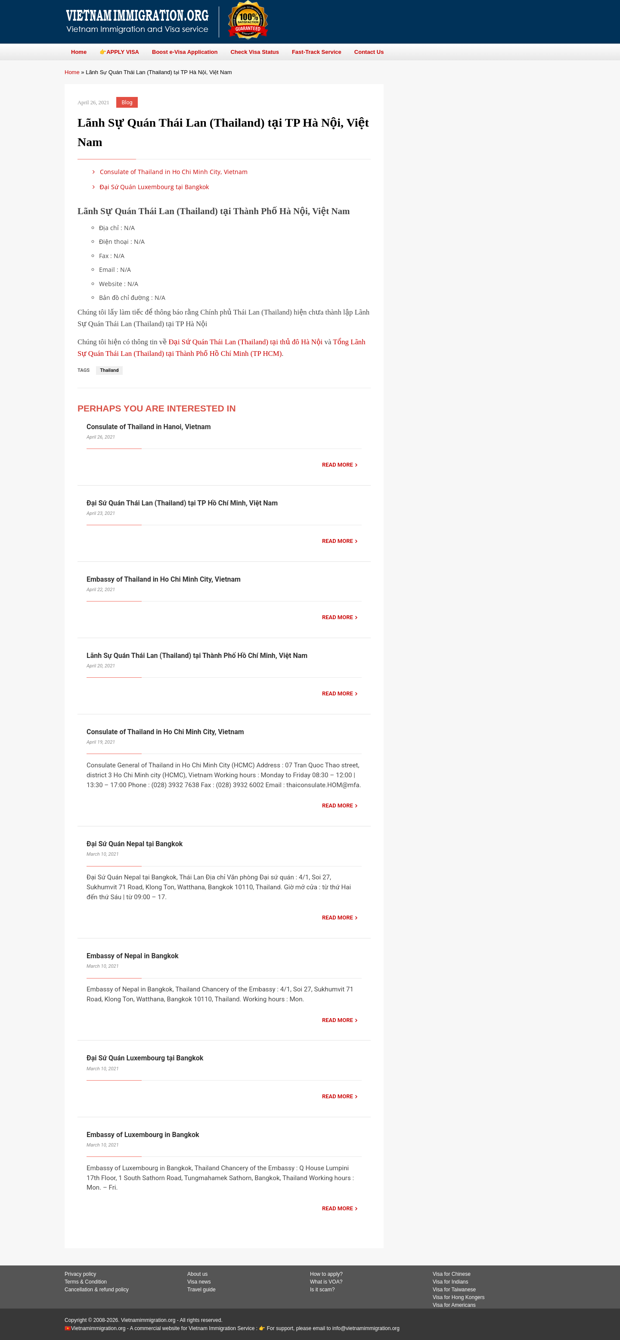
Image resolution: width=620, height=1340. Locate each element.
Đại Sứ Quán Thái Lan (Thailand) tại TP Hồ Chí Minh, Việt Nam (182, 503)
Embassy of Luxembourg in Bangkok (143, 1135)
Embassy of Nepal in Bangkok (133, 956)
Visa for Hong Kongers (459, 1297)
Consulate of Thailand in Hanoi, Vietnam (149, 427)
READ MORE (337, 464)
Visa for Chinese (452, 1274)
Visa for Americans (454, 1305)
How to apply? (326, 1274)
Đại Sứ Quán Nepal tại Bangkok (135, 844)
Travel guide (201, 1290)
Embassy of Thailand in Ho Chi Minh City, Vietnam (164, 579)
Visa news (199, 1282)
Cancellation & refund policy (97, 1290)
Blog (127, 102)
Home (72, 72)
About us (197, 1274)
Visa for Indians (450, 1282)
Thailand (109, 370)
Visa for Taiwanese (454, 1290)
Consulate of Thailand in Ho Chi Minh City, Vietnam (169, 172)
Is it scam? (322, 1290)
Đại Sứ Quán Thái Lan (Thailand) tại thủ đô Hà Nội (245, 342)
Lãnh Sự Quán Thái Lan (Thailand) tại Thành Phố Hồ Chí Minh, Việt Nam (197, 655)
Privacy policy (80, 1274)
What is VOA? (326, 1282)
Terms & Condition (86, 1282)
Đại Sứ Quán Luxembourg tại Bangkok (149, 187)
